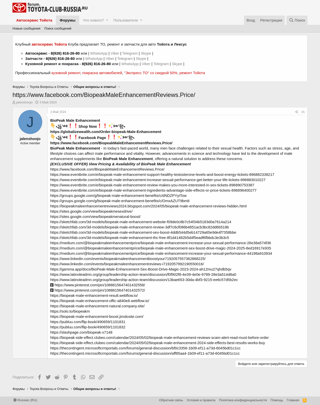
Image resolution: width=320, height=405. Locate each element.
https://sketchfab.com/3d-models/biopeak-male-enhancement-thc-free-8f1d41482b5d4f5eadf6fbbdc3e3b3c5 (139, 237)
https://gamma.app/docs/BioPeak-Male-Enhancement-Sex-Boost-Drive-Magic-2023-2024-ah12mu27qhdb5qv (141, 269)
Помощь (276, 400)
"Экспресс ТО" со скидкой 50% (150, 73)
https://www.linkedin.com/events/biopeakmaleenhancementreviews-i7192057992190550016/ (127, 264)
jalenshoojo (24, 102)
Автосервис (36, 53)
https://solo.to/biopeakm (70, 311)
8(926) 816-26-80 (65, 53)
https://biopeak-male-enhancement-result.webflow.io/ (94, 295)
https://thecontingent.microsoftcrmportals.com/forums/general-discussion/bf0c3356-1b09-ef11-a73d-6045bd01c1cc (145, 348)
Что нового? (93, 20)
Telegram (130, 53)
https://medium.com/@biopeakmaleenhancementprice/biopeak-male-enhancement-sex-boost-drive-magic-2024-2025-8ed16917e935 (160, 248)
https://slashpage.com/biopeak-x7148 (81, 332)
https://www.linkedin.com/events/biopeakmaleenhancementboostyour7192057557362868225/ (128, 258)
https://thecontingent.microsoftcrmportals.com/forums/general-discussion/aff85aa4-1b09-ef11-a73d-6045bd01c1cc (145, 353)
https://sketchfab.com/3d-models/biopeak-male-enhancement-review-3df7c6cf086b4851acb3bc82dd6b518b (139, 227)
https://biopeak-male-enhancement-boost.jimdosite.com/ (97, 316)
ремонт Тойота (192, 73)
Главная (293, 400)
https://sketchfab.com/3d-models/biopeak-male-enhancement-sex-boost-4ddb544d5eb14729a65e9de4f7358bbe (143, 232)
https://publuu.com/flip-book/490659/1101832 (87, 327)
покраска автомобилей (102, 73)
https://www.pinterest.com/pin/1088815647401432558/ (97, 285)
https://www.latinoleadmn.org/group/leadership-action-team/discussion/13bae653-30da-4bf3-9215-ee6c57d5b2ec (144, 280)
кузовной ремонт (66, 73)
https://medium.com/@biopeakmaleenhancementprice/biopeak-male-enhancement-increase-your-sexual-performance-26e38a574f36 (160, 243)
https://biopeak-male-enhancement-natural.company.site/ (97, 306)
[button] (107, 20)
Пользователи (125, 20)
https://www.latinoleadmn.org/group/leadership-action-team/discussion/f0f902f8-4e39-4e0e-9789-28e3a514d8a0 (143, 274)
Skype (146, 53)
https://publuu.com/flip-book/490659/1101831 (87, 322)
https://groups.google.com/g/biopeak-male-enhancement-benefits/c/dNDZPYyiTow (118, 195)
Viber (114, 53)
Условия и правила (201, 400)
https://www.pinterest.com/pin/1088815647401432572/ (97, 290)
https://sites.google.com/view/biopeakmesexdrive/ (91, 211)
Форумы (68, 20)
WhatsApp (99, 53)
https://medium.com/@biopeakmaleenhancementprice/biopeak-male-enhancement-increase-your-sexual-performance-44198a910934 (161, 253)
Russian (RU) (25, 400)
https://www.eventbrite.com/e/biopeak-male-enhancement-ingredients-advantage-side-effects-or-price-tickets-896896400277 (153, 190)
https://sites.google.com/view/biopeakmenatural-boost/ (95, 216)
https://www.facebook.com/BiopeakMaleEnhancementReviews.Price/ (111, 143)
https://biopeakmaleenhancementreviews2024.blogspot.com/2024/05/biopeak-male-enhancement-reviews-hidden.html (148, 206)
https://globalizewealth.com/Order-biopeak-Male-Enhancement (105, 131)
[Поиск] (297, 20)
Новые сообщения (26, 28)
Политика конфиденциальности (243, 400)
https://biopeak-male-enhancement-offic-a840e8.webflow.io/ (99, 301)
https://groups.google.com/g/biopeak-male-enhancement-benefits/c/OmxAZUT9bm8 (120, 201)
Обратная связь (171, 400)
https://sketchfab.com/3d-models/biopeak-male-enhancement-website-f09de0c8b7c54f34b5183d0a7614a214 (140, 222)
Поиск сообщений (58, 28)
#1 (303, 112)
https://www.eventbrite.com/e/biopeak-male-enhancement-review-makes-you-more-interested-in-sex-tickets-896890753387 (152, 185)
